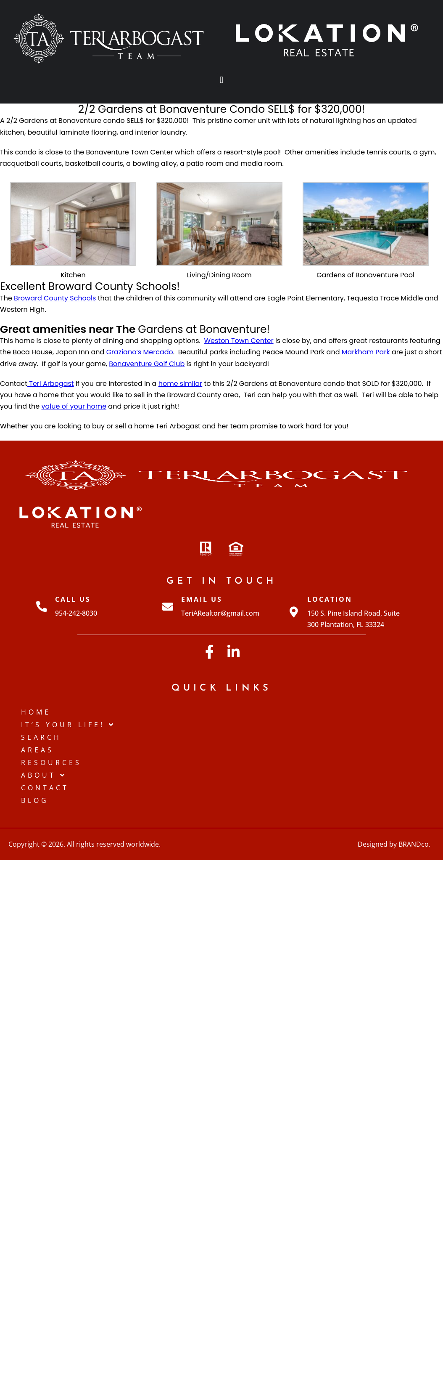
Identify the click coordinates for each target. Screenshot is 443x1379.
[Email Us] (167, 606)
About (44, 775)
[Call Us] (41, 606)
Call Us (73, 598)
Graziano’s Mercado (139, 352)
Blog (35, 800)
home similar (180, 383)
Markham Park (366, 352)
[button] (221, 80)
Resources (51, 762)
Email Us (201, 598)
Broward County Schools (55, 298)
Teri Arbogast (50, 383)
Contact (45, 787)
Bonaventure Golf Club (147, 363)
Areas (37, 750)
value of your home (74, 406)
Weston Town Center (238, 340)
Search (41, 737)
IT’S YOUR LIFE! (68, 724)
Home (36, 712)
